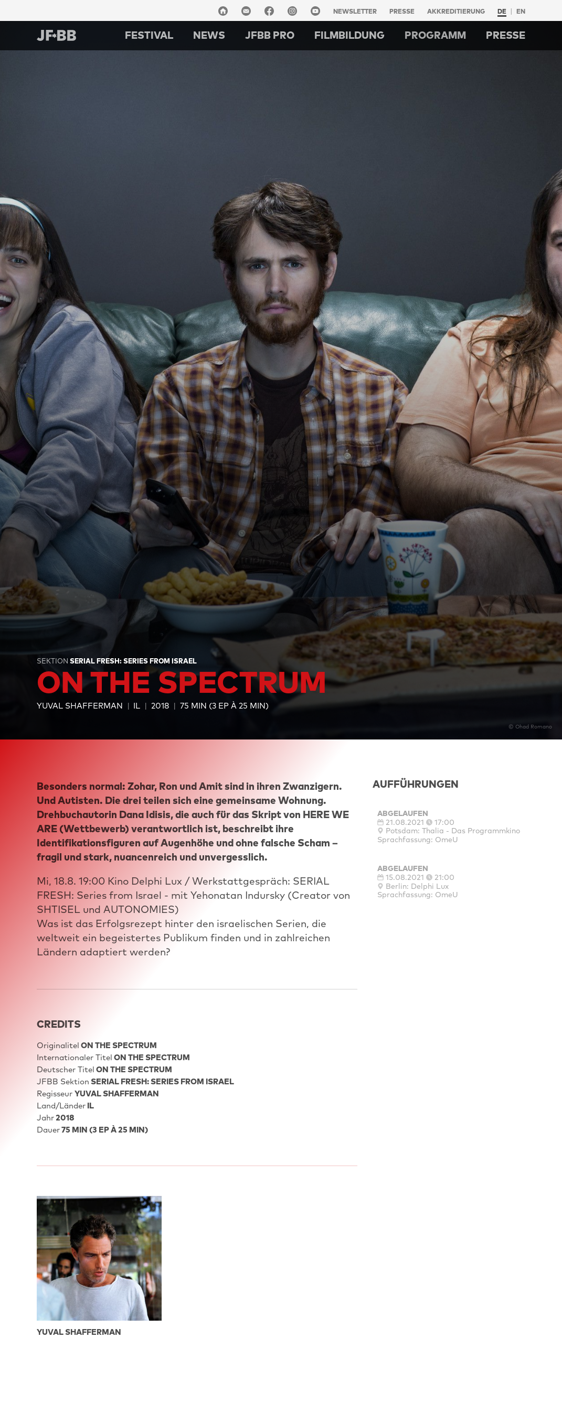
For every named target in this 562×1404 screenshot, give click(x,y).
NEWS (209, 35)
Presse (402, 11)
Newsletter (355, 11)
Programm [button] (435, 35)
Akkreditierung (456, 11)
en (520, 11)
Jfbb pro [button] (269, 35)
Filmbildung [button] (349, 35)
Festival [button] (149, 35)
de (501, 11)
